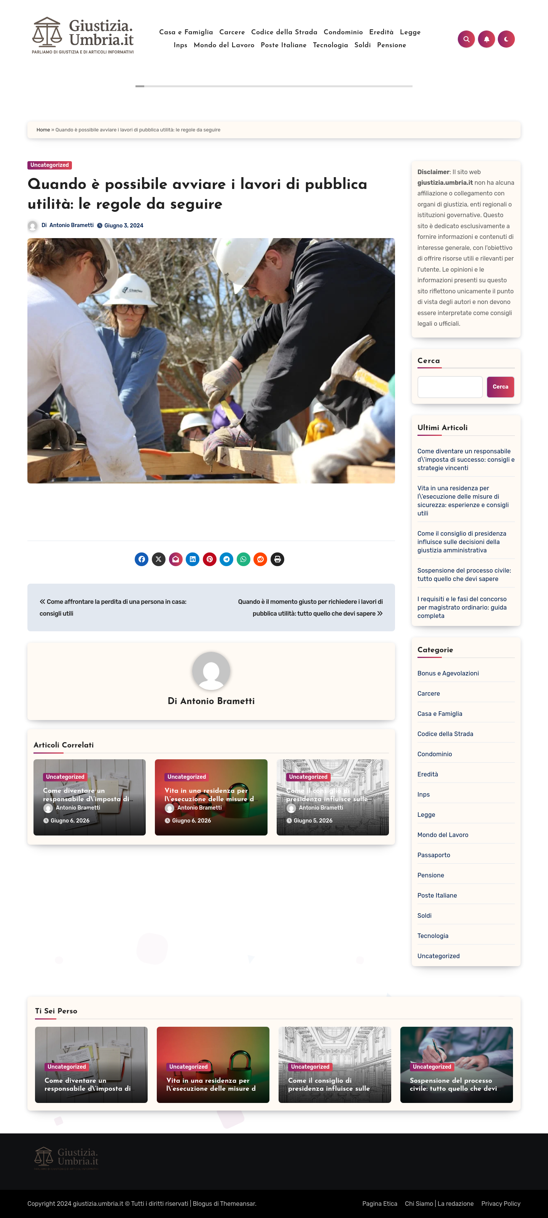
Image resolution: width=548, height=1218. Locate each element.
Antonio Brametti (71, 225)
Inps (180, 45)
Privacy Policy (501, 1203)
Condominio (343, 32)
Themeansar (237, 1203)
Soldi (362, 45)
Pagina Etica (379, 1203)
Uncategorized (49, 165)
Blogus (202, 1203)
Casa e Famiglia (186, 32)
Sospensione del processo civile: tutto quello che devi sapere (464, 575)
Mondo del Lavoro (224, 45)
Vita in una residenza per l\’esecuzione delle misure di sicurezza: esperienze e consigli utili (463, 501)
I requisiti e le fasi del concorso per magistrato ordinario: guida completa (462, 607)
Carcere (232, 32)
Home (43, 130)
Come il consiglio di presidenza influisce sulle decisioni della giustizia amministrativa (462, 542)
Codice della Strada (284, 32)
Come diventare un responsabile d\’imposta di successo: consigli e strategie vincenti (466, 460)
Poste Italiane (284, 45)
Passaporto (433, 855)
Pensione (391, 45)
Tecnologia (330, 45)
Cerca (428, 361)
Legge (410, 32)
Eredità (381, 32)
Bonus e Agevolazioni (448, 673)
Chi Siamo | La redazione (439, 1203)
